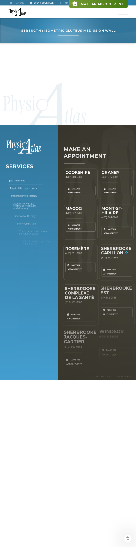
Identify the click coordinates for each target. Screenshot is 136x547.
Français (17, 3)
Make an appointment (98, 3)
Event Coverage (42, 3)
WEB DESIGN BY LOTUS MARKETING (113, 377)
